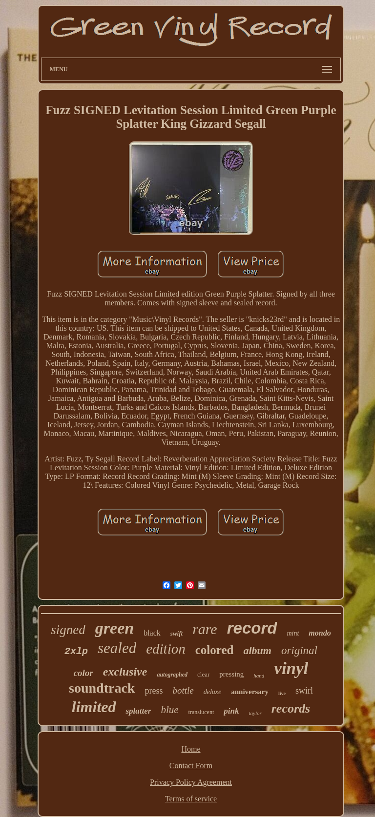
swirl (304, 691)
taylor (255, 713)
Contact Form (190, 765)
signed (68, 629)
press (154, 691)
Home (190, 749)
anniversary (250, 692)
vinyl (291, 668)
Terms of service (191, 799)
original (299, 650)
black (152, 633)
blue (169, 710)
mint (293, 633)
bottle (182, 690)
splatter (138, 711)
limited (94, 707)
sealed (117, 648)
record (252, 628)
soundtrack (102, 688)
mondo (320, 633)
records (290, 708)
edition (166, 649)
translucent (201, 712)
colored (214, 650)
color (83, 673)
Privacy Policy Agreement (191, 782)
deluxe (213, 692)
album (257, 650)
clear (203, 674)
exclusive (125, 671)
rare (204, 629)
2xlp (76, 651)
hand (258, 675)
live (282, 693)
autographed (172, 674)
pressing (231, 674)
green (114, 628)
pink (231, 711)
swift (176, 633)
